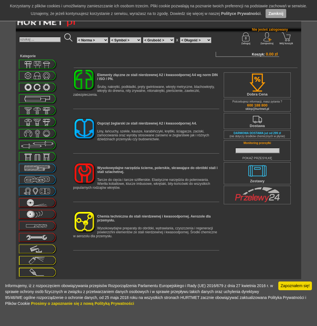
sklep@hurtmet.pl (257, 108)
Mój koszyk (286, 38)
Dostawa (257, 126)
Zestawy (257, 181)
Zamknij (275, 13)
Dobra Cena (257, 94)
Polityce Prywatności (240, 13)
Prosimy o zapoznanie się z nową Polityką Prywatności (82, 303)
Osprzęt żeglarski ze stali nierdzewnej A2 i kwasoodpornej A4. (147, 123)
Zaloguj (245, 38)
